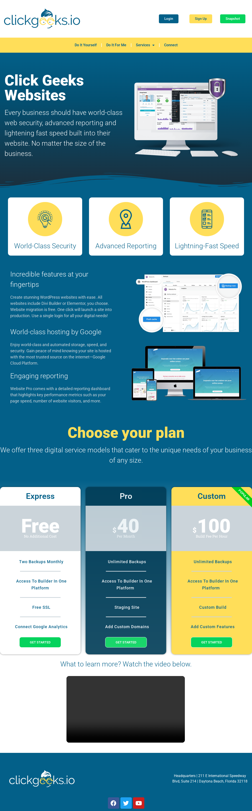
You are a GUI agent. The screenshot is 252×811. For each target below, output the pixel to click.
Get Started (40, 642)
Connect (171, 45)
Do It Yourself (86, 45)
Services (145, 45)
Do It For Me (116, 45)
